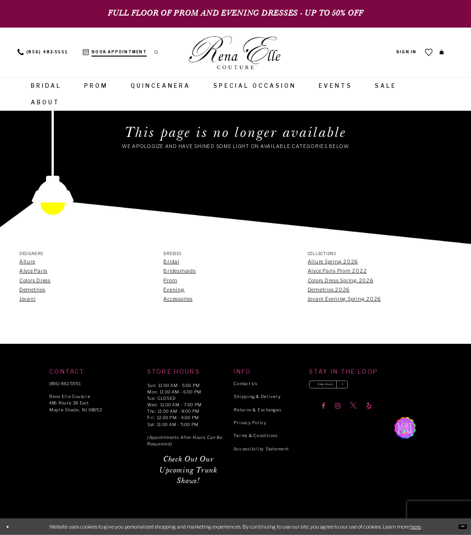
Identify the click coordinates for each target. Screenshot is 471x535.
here (415, 526)
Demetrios (32, 290)
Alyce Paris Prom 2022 (337, 271)
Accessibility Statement (261, 448)
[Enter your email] (343, 388)
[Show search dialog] (160, 52)
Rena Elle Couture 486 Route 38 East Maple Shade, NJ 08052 (75, 403)
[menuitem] (42, 52)
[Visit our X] (353, 411)
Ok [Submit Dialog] (459, 526)
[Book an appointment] (115, 52)
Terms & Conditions (255, 435)
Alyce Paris (33, 271)
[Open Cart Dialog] (438, 52)
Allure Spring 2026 (333, 262)
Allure (27, 262)
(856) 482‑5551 (64, 383)
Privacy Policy (250, 422)
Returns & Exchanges (257, 409)
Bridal (171, 262)
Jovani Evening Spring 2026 (344, 299)
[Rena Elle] (235, 53)
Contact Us (245, 383)
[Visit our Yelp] (369, 411)
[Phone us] (42, 52)
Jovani (27, 299)
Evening (173, 290)
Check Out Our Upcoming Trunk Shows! (188, 470)
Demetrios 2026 (329, 290)
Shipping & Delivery (257, 396)
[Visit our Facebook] (323, 411)
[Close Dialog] (10, 527)
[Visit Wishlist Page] (422, 52)
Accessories (177, 299)
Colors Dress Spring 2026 (340, 281)
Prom (170, 281)
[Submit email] (368, 388)
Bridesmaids (179, 271)
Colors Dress (35, 281)
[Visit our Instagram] (337, 411)
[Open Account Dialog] (399, 52)
